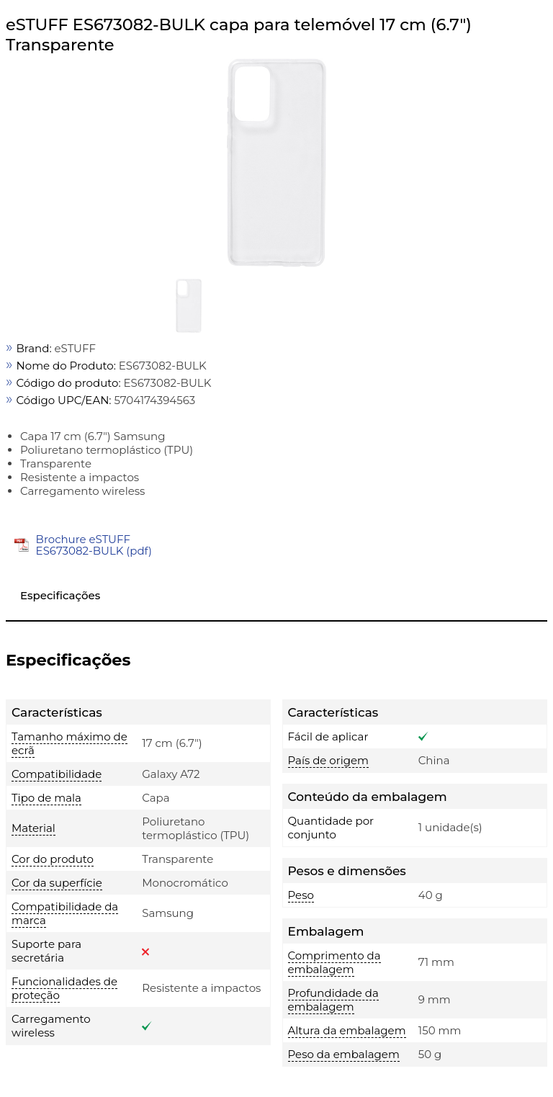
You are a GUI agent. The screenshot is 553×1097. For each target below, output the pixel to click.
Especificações (60, 595)
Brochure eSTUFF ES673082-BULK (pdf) (94, 545)
